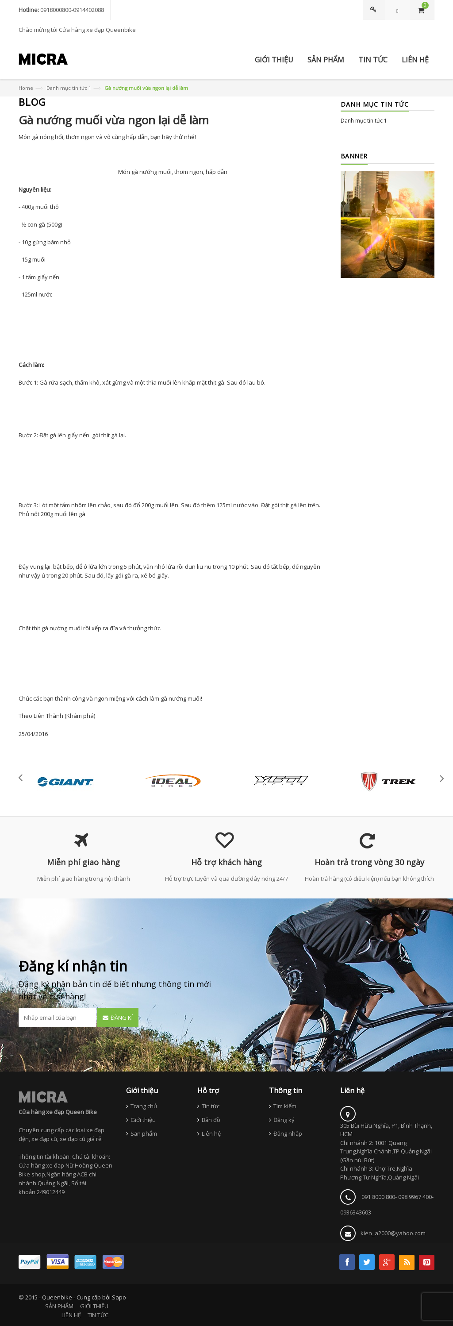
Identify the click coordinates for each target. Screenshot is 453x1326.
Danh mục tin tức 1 (68, 88)
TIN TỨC (98, 1315)
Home (26, 88)
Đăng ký (284, 1120)
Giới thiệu (143, 1120)
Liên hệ (211, 1133)
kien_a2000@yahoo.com (393, 1233)
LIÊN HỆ (71, 1315)
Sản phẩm (144, 1133)
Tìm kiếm (284, 1106)
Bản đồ (211, 1120)
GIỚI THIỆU (94, 1306)
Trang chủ (144, 1106)
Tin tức (210, 1106)
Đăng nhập (287, 1133)
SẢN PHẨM (59, 1306)
